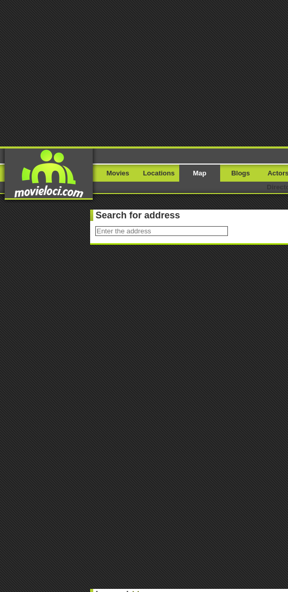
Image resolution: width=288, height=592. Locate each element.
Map (200, 173)
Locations (159, 173)
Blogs (241, 173)
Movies (118, 173)
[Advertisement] (144, 72)
